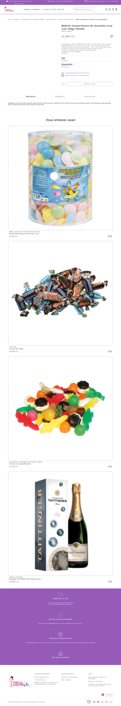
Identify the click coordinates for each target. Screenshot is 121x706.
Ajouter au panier (90, 84)
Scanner (109, 695)
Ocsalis (33, 702)
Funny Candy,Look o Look (32, 231)
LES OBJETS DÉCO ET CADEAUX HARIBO (32, 19)
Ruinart (12, 577)
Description (31, 96)
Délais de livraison (95, 681)
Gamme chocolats (51, 19)
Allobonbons (13, 462)
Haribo (39, 462)
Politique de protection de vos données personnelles (99, 684)
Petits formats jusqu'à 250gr (65, 19)
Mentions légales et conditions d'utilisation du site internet (46, 683)
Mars (10, 347)
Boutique (16, 19)
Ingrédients (60, 96)
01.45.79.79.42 (20, 3)
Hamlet (64, 31)
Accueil (10, 19)
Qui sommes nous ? (42, 677)
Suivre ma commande (69, 677)
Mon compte (66, 680)
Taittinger (18, 577)
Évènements (37, 9)
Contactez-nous (40, 680)
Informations (89, 96)
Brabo (11, 231)
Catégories (28, 9)
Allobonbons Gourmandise (28, 462)
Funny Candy (18, 231)
